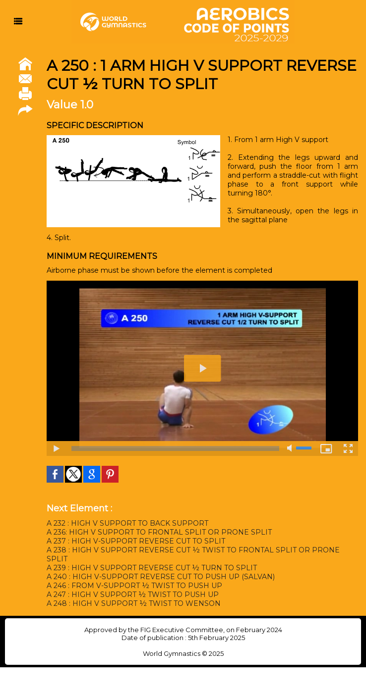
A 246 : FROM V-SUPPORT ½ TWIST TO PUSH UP (134, 585)
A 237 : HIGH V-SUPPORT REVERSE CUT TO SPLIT (136, 541)
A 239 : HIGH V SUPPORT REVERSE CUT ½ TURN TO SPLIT (152, 567)
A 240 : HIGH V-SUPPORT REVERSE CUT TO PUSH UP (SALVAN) (161, 576)
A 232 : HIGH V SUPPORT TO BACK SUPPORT (127, 523)
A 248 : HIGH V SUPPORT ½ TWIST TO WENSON (134, 603)
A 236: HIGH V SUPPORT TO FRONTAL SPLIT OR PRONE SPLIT (159, 532)
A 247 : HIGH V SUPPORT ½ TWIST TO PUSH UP (133, 594)
